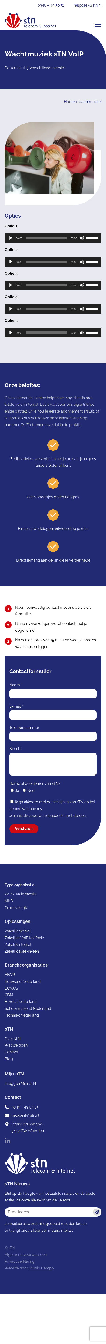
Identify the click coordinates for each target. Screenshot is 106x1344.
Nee (30, 790)
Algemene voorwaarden (26, 1254)
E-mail (15, 706)
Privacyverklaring (20, 1261)
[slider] (46, 238)
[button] (97, 24)
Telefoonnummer (24, 727)
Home (69, 102)
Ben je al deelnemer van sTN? (34, 783)
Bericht (15, 749)
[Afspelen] (10, 238)
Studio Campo (41, 1268)
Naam (15, 685)
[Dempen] (82, 238)
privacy (35, 809)
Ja (17, 790)
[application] (53, 238)
